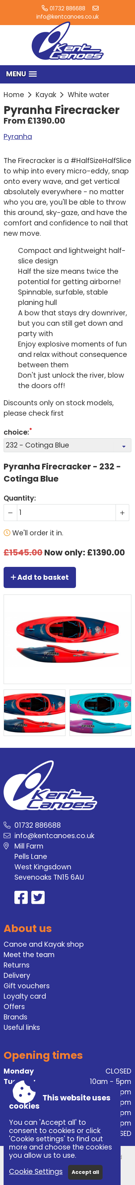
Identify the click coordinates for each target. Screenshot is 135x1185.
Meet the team (29, 955)
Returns (17, 965)
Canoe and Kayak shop (44, 944)
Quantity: (20, 498)
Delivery (17, 975)
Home (14, 95)
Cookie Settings (36, 1171)
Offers (14, 1007)
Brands (15, 1017)
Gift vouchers (27, 986)
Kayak (46, 95)
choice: (16, 432)
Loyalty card (25, 996)
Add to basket (40, 577)
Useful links (22, 1027)
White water (88, 95)
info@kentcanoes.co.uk (67, 16)
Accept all (85, 1172)
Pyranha (18, 137)
